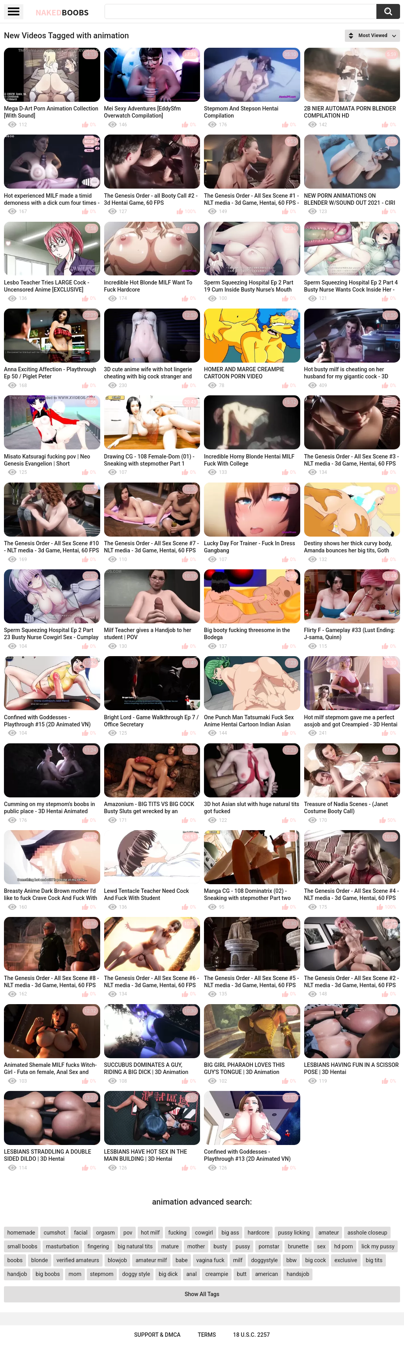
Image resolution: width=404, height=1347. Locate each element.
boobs (14, 1260)
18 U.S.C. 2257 (251, 1335)
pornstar (268, 1246)
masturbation (62, 1246)
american (266, 1274)
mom (75, 1274)
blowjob (117, 1260)
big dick (168, 1274)
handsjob (298, 1274)
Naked (62, 12)
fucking (177, 1232)
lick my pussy (378, 1246)
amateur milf (151, 1260)
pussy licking (294, 1232)
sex (321, 1246)
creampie (216, 1274)
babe (182, 1260)
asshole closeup (367, 1232)
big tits (374, 1260)
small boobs (22, 1246)
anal (191, 1274)
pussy (243, 1246)
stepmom (102, 1274)
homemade (21, 1232)
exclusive (346, 1260)
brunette (298, 1246)
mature (170, 1246)
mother (196, 1246)
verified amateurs (77, 1260)
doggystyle (264, 1260)
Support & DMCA (157, 1335)
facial (80, 1232)
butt (242, 1274)
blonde (39, 1260)
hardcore (258, 1232)
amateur (328, 1232)
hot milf (150, 1232)
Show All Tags (202, 1294)
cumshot (54, 1232)
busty (220, 1246)
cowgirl (204, 1232)
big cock (315, 1260)
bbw (291, 1260)
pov (128, 1232)
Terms (207, 1335)
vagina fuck (210, 1260)
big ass (230, 1232)
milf (238, 1260)
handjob (17, 1274)
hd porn (343, 1246)
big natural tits (135, 1246)
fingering (98, 1246)
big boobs (48, 1274)
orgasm (105, 1232)
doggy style (136, 1274)
